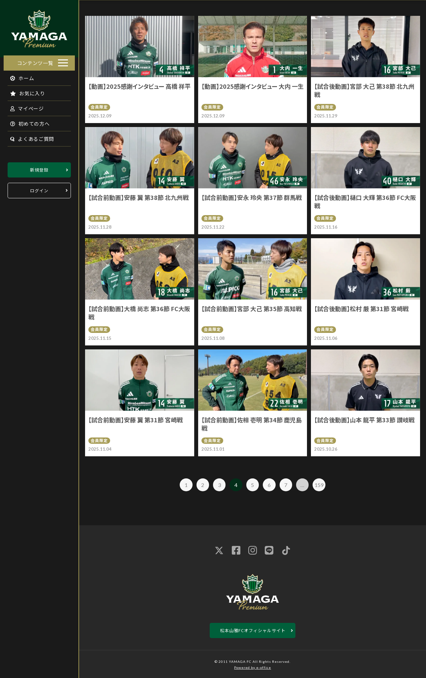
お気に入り (24, 91)
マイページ (23, 106)
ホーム (19, 76)
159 (319, 485)
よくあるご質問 (28, 136)
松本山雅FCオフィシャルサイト (253, 630)
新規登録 (39, 168)
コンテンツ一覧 (35, 60)
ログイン (39, 188)
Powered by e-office (252, 667)
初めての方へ (26, 121)
